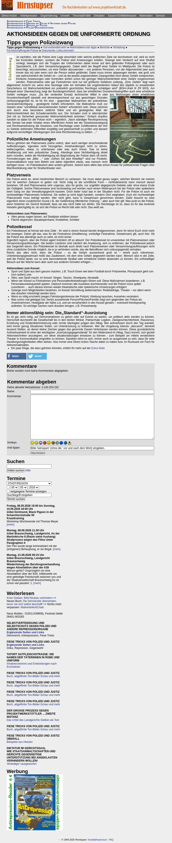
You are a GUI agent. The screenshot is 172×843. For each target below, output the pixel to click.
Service (160, 15)
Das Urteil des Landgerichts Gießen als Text (33, 720)
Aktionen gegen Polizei (63, 23)
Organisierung (48, 15)
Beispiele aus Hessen (19, 741)
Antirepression (28, 15)
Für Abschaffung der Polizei (23, 50)
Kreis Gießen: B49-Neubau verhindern (29, 597)
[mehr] (10, 524)
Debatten (99, 15)
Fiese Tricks (33, 21)
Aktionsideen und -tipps (83, 47)
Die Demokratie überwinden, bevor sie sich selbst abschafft (32, 602)
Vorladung (119, 47)
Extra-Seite (98, 348)
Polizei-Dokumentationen (40, 27)
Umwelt (64, 15)
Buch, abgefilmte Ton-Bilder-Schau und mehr (33, 676)
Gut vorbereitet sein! (55, 47)
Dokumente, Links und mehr (57, 50)
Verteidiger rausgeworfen (22, 763)
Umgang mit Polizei (36, 23)
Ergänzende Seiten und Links (25, 632)
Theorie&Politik (82, 15)
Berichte (105, 47)
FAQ (111, 840)
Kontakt (91, 840)
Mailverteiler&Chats (32, 607)
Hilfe (28, 470)
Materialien (146, 15)
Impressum (101, 840)
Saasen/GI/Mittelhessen (122, 15)
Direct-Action (9, 15)
